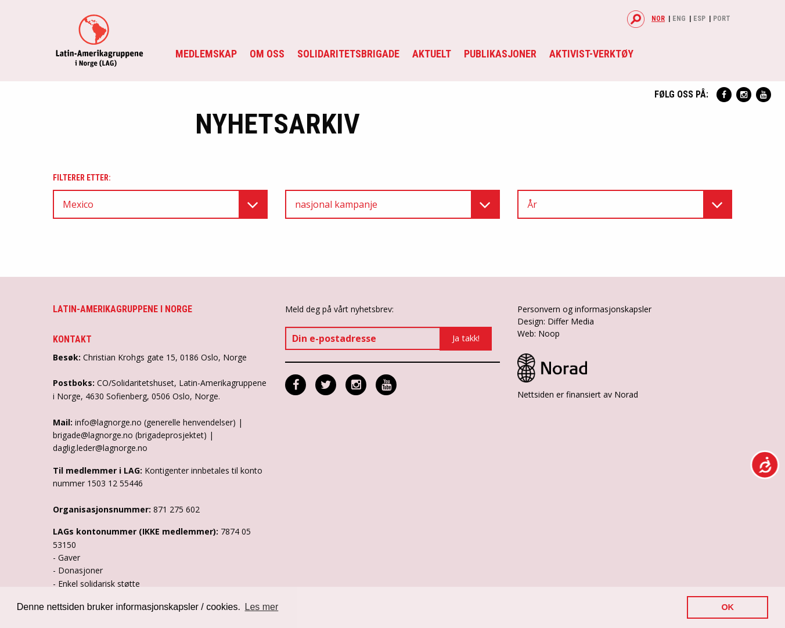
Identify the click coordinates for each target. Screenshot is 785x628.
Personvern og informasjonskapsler (584, 309)
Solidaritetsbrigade (348, 54)
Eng (679, 19)
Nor (658, 19)
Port (721, 19)
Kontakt (72, 339)
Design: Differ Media (555, 321)
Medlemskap (206, 54)
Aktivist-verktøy (591, 54)
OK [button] (727, 607)
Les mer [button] (262, 607)
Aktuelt (431, 54)
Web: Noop (538, 333)
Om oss (267, 54)
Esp (699, 19)
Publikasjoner (500, 54)
